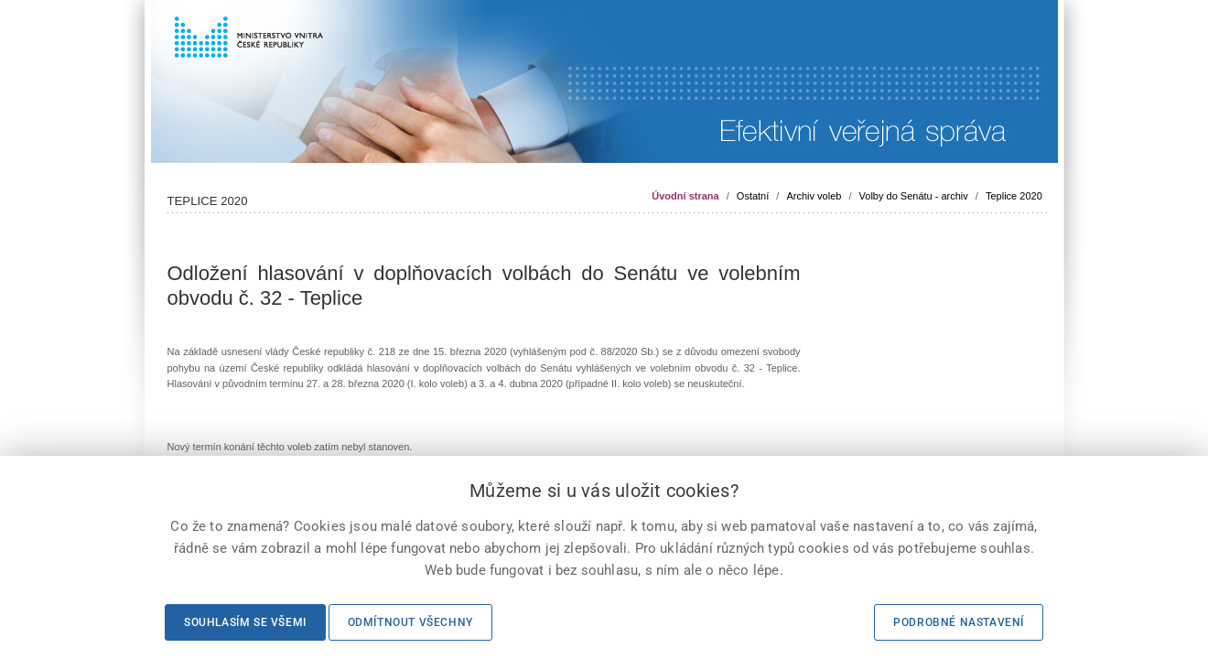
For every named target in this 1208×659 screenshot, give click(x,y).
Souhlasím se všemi (245, 622)
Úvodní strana (685, 195)
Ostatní (753, 195)
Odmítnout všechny (410, 622)
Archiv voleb (813, 195)
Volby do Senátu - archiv (913, 195)
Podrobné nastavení (958, 622)
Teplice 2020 (1014, 195)
